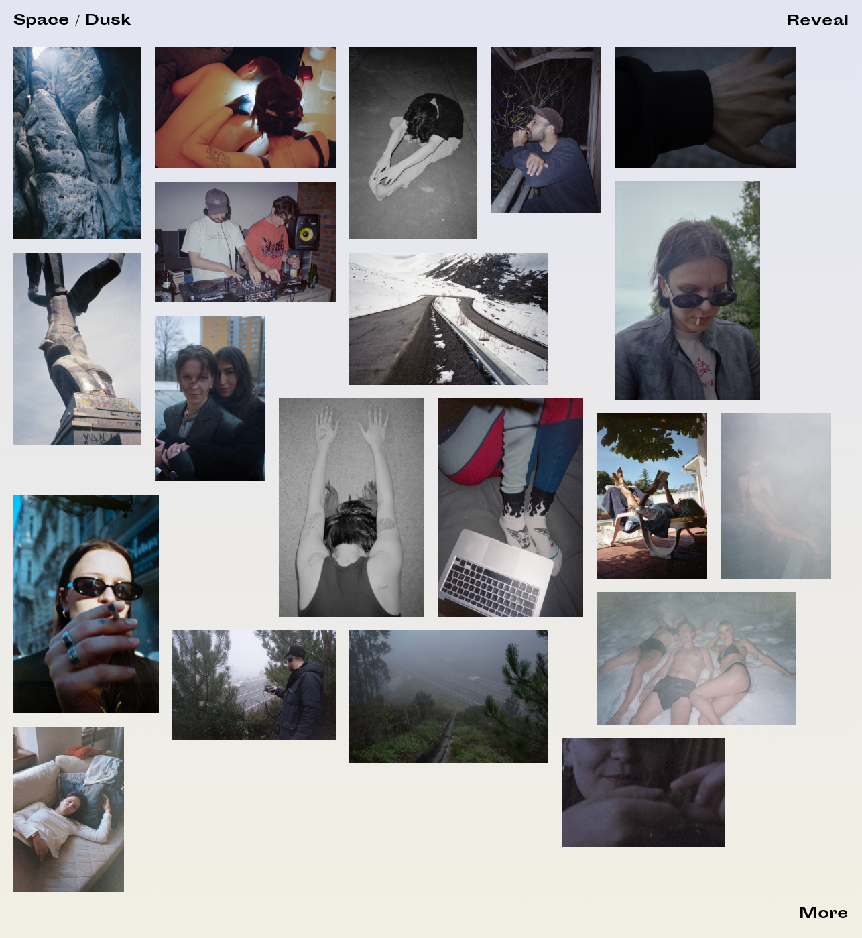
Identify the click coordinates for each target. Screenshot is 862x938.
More (824, 914)
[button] (818, 22)
